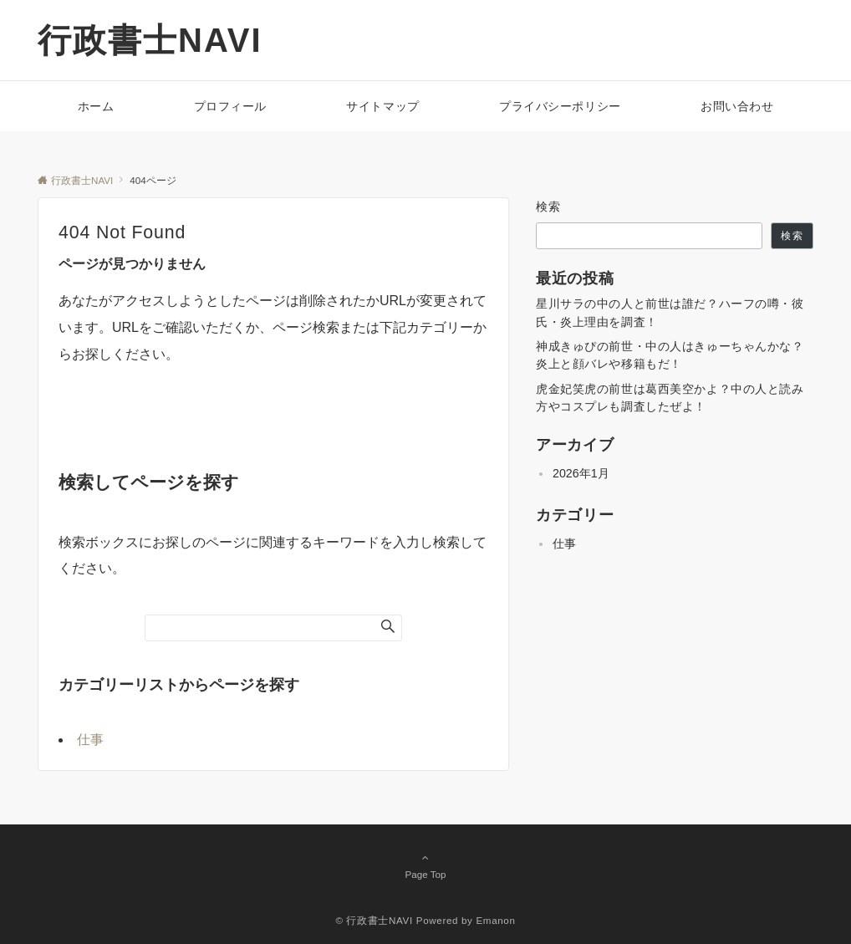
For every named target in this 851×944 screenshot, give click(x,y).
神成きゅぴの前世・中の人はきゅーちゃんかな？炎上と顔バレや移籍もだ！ (670, 354)
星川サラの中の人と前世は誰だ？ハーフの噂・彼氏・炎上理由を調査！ (670, 312)
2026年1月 (581, 473)
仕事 (90, 739)
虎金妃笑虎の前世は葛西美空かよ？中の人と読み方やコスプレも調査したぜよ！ (670, 397)
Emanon (495, 920)
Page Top (425, 865)
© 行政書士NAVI (373, 920)
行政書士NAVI (150, 40)
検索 (549, 206)
